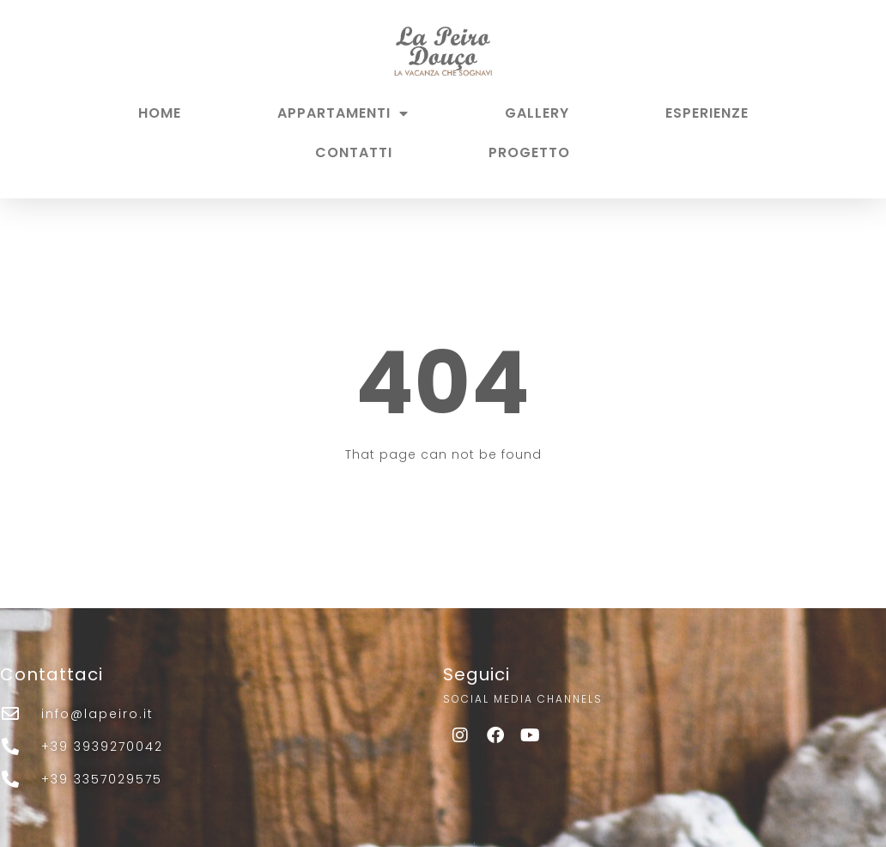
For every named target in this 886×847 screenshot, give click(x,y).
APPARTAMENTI (343, 113)
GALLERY (537, 113)
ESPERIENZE (707, 113)
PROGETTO (529, 152)
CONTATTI (353, 152)
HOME (159, 113)
